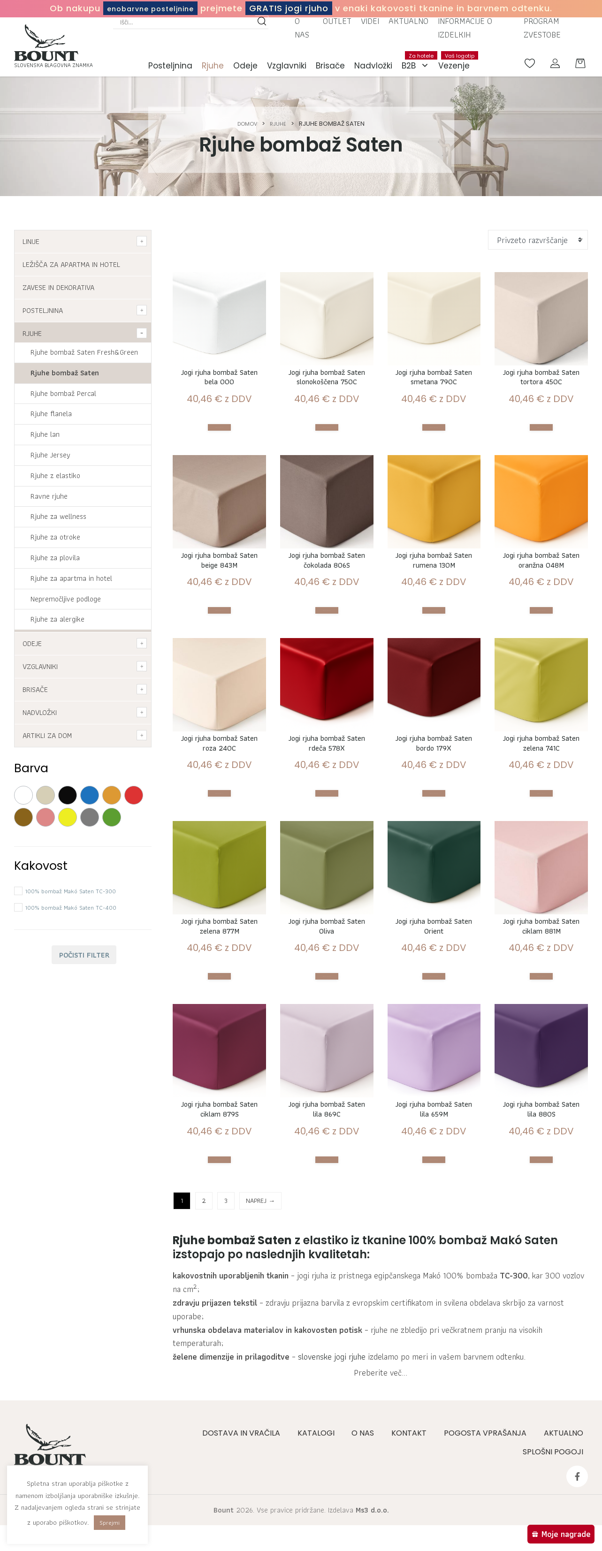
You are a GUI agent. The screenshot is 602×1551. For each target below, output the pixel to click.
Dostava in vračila (248, 1521)
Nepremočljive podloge (65, 599)
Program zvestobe (542, 30)
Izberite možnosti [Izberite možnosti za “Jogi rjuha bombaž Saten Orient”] (434, 1039)
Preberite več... (380, 1453)
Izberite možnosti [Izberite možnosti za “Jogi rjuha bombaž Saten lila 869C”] (326, 1228)
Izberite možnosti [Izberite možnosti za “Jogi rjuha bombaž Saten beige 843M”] (219, 648)
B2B (418, 68)
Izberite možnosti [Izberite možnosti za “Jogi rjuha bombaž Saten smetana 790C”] (434, 446)
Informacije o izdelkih (465, 30)
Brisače (330, 68)
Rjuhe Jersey (50, 455)
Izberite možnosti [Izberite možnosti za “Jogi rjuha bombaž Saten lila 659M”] (434, 1228)
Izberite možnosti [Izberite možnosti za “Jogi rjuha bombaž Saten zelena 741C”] (541, 850)
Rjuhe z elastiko (55, 475)
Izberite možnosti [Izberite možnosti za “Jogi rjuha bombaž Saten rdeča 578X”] (326, 850)
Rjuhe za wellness (58, 516)
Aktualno (408, 23)
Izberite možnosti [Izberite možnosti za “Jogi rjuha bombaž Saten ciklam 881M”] (541, 1039)
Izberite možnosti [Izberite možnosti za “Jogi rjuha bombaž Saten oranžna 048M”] (541, 661)
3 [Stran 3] (226, 1269)
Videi (370, 23)
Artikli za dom (47, 735)
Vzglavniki (286, 68)
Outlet (337, 23)
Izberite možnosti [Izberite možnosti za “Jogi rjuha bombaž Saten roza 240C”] (219, 850)
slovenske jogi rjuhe (332, 1425)
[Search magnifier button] (261, 24)
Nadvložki (373, 68)
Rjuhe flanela (51, 413)
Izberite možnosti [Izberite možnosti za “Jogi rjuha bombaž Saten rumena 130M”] (434, 661)
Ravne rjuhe (49, 496)
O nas (302, 30)
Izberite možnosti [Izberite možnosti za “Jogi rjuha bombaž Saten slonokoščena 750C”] (326, 459)
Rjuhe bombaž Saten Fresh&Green (84, 352)
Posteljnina (170, 68)
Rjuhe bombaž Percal (63, 393)
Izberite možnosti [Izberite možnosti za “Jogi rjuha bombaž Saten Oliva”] (326, 1039)
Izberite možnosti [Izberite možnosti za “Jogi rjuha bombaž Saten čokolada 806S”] (326, 661)
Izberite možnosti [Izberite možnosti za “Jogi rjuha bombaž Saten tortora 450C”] (541, 446)
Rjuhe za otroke (55, 537)
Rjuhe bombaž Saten (64, 373)
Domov (246, 123)
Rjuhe (213, 68)
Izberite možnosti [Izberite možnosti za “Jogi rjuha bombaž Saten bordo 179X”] (434, 850)
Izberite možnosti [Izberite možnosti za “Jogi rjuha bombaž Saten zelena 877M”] (219, 1039)
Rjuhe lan (45, 434)
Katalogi (321, 1521)
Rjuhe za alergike (57, 619)
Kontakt (413, 1521)
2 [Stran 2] (204, 1269)
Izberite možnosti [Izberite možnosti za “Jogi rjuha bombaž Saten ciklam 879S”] (219, 1228)
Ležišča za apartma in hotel (71, 264)
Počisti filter (84, 955)
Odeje (245, 68)
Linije (31, 241)
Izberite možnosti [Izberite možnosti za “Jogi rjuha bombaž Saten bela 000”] (219, 434)
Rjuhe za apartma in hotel (71, 578)
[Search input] (186, 24)
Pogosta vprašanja (488, 1521)
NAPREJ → (260, 1269)
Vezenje (456, 64)
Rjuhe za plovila (55, 557)
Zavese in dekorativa (58, 287)
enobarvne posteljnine (150, 8)
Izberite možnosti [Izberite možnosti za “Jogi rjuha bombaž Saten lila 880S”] (541, 1228)
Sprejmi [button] (109, 1523)
